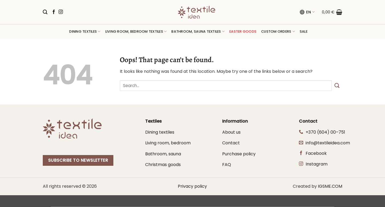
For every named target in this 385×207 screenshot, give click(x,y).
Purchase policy (239, 154)
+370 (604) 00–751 (325, 132)
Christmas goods (163, 164)
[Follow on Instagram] (61, 12)
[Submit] (337, 85)
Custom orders (278, 31)
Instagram (317, 164)
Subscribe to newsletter (78, 160)
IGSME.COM (330, 186)
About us (231, 132)
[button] (332, 12)
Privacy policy (192, 186)
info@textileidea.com (328, 143)
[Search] (45, 12)
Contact (231, 143)
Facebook (316, 153)
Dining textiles (84, 31)
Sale (303, 31)
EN (307, 12)
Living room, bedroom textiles (136, 31)
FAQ (226, 164)
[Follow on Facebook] (54, 12)
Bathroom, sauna (163, 154)
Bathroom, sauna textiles (198, 31)
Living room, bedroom (168, 143)
